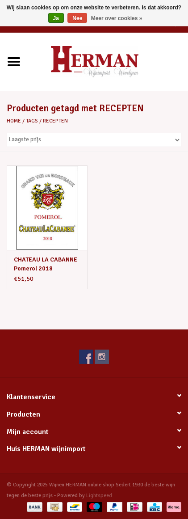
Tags (32, 121)
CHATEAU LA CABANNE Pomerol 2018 (45, 264)
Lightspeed (99, 495)
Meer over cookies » (116, 18)
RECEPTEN (55, 121)
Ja (56, 18)
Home (14, 121)
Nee (77, 18)
